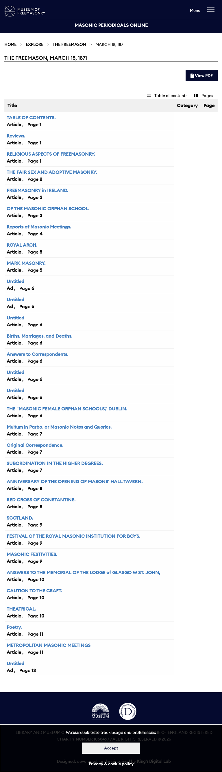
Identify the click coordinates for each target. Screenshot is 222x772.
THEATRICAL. (21, 609)
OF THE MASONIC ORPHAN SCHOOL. (48, 208)
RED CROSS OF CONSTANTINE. (41, 500)
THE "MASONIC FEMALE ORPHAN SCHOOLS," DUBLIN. (67, 409)
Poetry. (14, 627)
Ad (10, 288)
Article (14, 124)
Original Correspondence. (35, 445)
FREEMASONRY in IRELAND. (37, 190)
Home (10, 44)
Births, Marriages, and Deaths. (39, 336)
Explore (34, 44)
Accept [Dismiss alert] (111, 748)
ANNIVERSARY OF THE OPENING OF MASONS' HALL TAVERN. (75, 481)
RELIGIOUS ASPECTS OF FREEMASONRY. (51, 154)
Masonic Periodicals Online (111, 25)
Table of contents (167, 95)
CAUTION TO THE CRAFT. (34, 591)
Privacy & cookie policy (111, 764)
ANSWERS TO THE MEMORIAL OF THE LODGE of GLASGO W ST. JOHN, (83, 572)
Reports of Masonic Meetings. (39, 227)
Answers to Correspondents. (37, 354)
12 (34, 670)
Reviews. (16, 136)
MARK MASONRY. (26, 263)
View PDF (201, 75)
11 (41, 634)
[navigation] (212, 12)
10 (42, 579)
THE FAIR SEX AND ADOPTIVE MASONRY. (52, 172)
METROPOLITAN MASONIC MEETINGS (48, 645)
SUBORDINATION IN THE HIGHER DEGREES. (55, 463)
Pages (203, 95)
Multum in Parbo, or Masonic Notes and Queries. (59, 427)
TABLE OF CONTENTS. (31, 117)
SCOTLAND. (20, 518)
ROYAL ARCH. (22, 245)
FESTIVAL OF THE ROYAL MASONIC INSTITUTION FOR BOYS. (73, 536)
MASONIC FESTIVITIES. (32, 554)
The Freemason (69, 44)
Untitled (15, 281)
